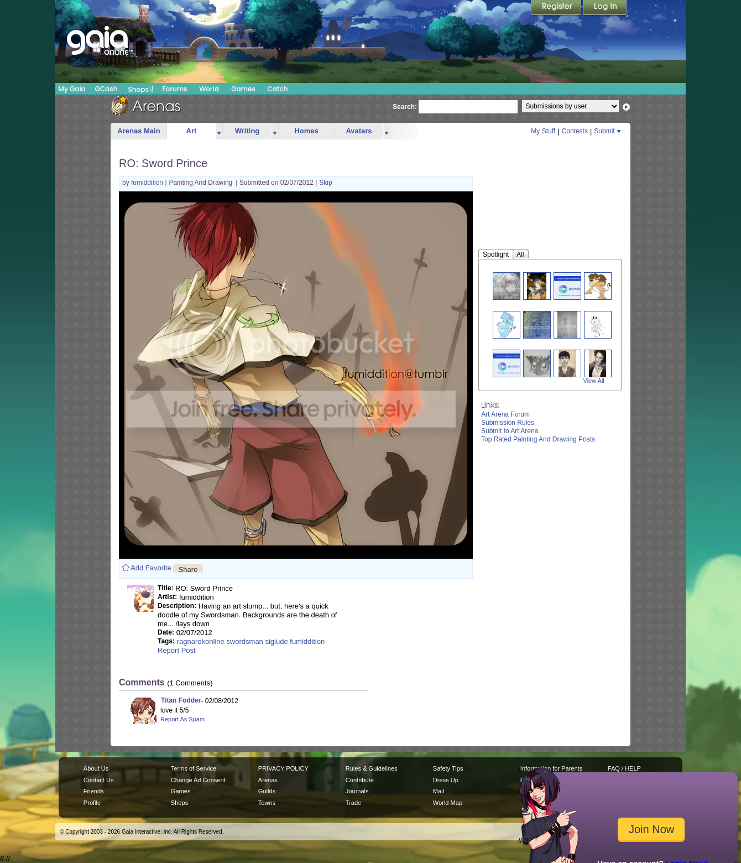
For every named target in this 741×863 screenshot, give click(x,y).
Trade (353, 802)
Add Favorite (151, 568)
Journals (357, 791)
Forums (174, 88)
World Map (447, 802)
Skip (325, 182)
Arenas (268, 780)
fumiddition (148, 182)
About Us (96, 768)
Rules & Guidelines (372, 768)
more (219, 131)
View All (593, 380)
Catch (278, 88)
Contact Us (99, 780)
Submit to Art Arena (509, 431)
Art (191, 131)
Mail (438, 791)
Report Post (177, 650)
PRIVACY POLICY (283, 768)
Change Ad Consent (198, 780)
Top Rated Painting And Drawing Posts (538, 439)
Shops (140, 89)
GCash (106, 88)
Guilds (266, 791)
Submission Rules (507, 423)
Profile (92, 802)
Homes (306, 131)
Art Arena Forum (505, 414)
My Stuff (543, 131)
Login (605, 8)
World (209, 88)
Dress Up (445, 780)
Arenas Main (138, 131)
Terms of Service (193, 768)
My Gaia (71, 88)
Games (243, 88)
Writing (247, 131)
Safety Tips (448, 768)
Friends (94, 791)
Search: (405, 107)
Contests (575, 131)
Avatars (359, 131)
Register (557, 8)
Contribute (360, 780)
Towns (266, 802)
